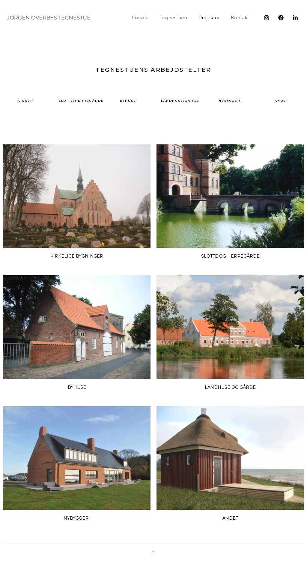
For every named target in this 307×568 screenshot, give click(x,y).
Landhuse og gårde (230, 387)
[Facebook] (281, 17)
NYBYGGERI (77, 518)
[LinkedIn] (295, 17)
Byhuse (77, 387)
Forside (148, 17)
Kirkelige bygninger (76, 256)
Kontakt (241, 17)
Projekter (212, 17)
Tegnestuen (179, 17)
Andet (230, 518)
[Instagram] (266, 17)
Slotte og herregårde (230, 256)
